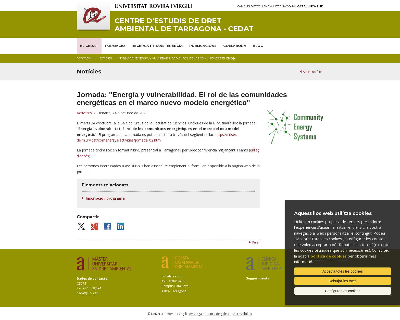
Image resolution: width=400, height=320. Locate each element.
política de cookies (328, 256)
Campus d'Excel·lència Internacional (280, 6)
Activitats (84, 112)
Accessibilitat (242, 314)
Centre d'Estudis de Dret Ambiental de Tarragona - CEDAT (184, 25)
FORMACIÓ (115, 46)
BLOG (258, 46)
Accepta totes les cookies (342, 271)
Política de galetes (218, 314)
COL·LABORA (234, 46)
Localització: (171, 276)
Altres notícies (313, 72)
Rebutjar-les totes (343, 281)
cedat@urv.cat (87, 293)
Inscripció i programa (105, 198)
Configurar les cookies (342, 291)
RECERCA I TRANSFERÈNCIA (157, 46)
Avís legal (196, 314)
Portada (84, 58)
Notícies (105, 58)
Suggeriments (257, 278)
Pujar (256, 242)
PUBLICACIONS (203, 46)
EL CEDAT (89, 46)
